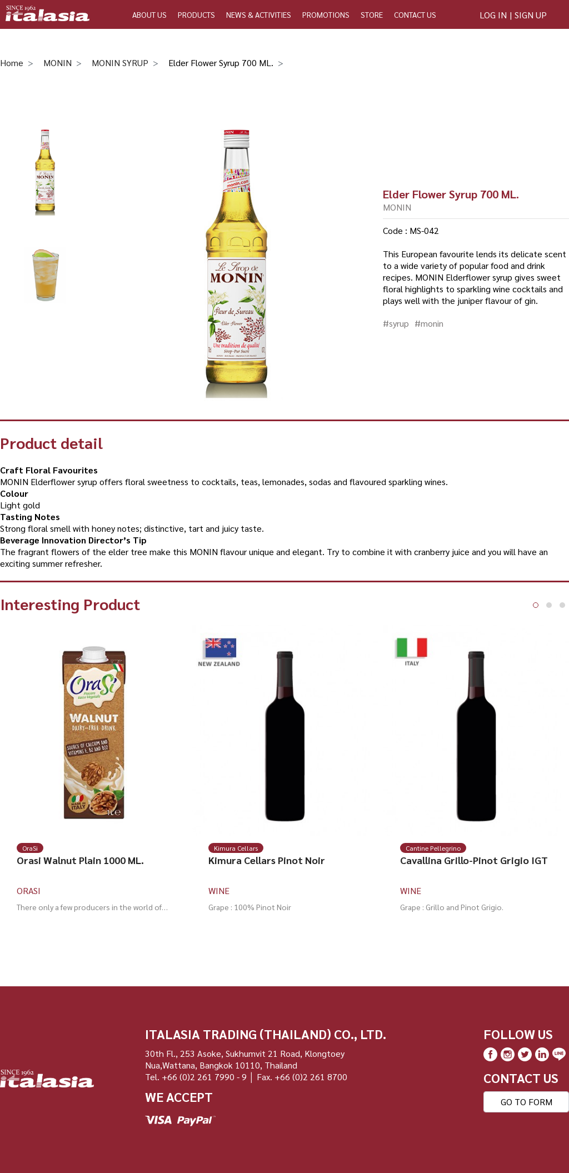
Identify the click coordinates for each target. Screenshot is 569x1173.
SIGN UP (531, 15)
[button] (535, 605)
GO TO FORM (526, 1101)
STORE (372, 14)
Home (11, 62)
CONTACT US (415, 14)
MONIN (57, 62)
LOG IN (493, 15)
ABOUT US (149, 14)
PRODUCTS (196, 14)
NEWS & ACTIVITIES (258, 14)
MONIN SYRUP (120, 62)
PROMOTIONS (326, 14)
